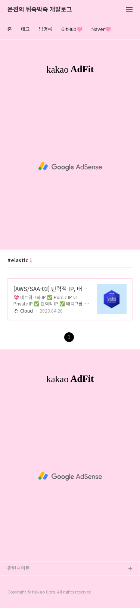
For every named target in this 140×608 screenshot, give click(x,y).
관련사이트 (18, 567)
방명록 (45, 28)
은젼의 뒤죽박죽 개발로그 (39, 9)
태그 (25, 28)
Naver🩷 (101, 28)
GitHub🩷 (72, 28)
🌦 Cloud (23, 310)
